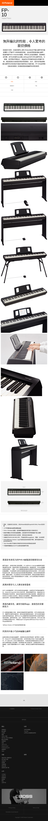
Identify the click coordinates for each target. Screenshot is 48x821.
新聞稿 (3, 779)
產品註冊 (4, 766)
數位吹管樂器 (5, 739)
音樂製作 (4, 741)
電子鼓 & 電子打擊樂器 (7, 737)
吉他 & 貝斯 (4, 736)
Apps (3, 751)
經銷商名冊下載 (5, 767)
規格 (36, 81)
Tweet (18, 77)
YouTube (26, 731)
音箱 (3, 742)
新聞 (25, 754)
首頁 (6, 77)
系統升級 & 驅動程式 (7, 757)
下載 (36, 85)
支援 (12, 90)
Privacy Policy (12, 807)
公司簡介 (4, 774)
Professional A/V (6, 747)
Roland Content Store (36, 708)
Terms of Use (36, 807)
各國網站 (12, 708)
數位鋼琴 (4, 731)
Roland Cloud (5, 746)
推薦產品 (4, 729)
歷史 (3, 781)
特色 (12, 81)
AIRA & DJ (4, 744)
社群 (25, 726)
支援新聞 (4, 764)
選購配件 (12, 85)
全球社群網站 (27, 729)
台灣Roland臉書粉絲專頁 (30, 732)
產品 (3, 726)
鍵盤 (3, 734)
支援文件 (4, 761)
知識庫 (3, 762)
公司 (3, 771)
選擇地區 (24, 719)
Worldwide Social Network (12, 812)
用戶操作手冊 (5, 759)
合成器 (3, 732)
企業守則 (4, 782)
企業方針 (4, 776)
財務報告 (4, 777)
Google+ (42, 77)
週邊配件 (4, 749)
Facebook (30, 77)
